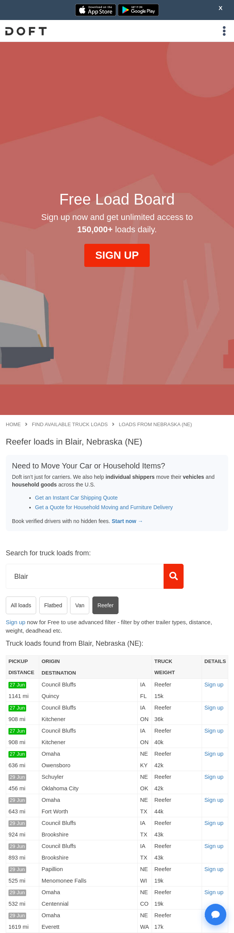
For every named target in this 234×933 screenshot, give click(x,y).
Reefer (105, 605)
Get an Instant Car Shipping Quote (76, 498)
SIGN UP (117, 255)
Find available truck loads (70, 424)
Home (13, 424)
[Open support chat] (215, 914)
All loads (21, 605)
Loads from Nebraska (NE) (155, 424)
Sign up (15, 622)
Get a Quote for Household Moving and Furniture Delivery (104, 507)
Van (79, 605)
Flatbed (53, 605)
